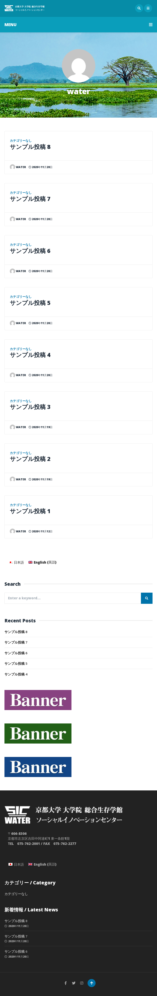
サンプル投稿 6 (30, 250)
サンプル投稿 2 (30, 459)
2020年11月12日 (40, 531)
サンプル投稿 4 (30, 354)
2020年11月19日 (40, 427)
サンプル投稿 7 (30, 198)
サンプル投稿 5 (30, 302)
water (18, 167)
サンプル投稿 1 (30, 511)
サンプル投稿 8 (30, 146)
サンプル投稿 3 (30, 406)
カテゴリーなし (21, 141)
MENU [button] (78, 24)
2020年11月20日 (40, 167)
